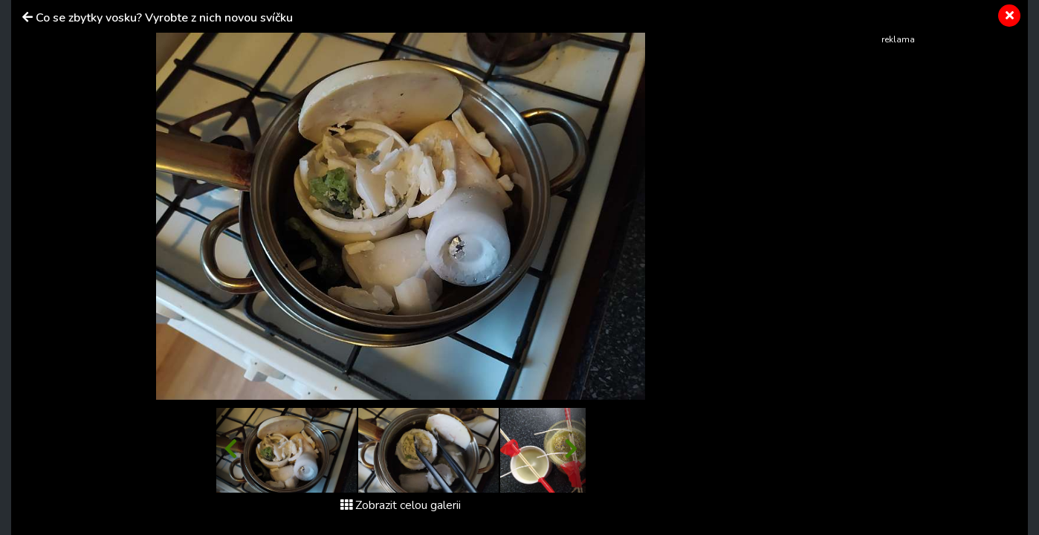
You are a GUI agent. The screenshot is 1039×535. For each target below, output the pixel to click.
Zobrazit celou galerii (400, 505)
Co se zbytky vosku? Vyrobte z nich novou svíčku (164, 18)
